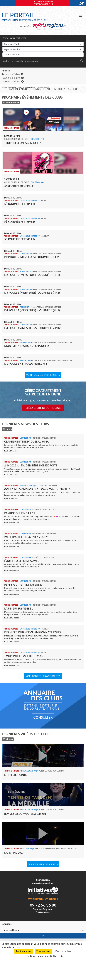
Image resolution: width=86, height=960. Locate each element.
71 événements (11, 102)
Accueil (4, 87)
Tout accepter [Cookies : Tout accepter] (24, 951)
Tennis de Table (12, 74)
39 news (7, 429)
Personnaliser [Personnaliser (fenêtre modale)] (63, 951)
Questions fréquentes (43, 909)
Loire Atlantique (13, 81)
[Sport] (43, 44)
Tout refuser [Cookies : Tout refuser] (43, 951)
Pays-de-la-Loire (13, 77)
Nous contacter (43, 912)
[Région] (43, 49)
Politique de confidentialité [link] (41, 956)
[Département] (43, 54)
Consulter (43, 717)
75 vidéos (8, 739)
